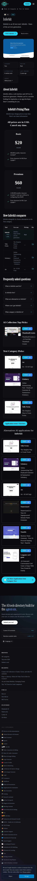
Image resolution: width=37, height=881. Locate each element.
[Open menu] (33, 4)
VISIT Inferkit (10, 34)
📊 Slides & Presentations (8, 784)
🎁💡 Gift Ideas (6, 816)
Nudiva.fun (5, 712)
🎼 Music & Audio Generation (9, 753)
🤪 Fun (3, 812)
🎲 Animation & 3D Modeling (9, 847)
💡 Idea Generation (7, 790)
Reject (10, 876)
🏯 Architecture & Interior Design (10, 769)
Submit (27, 4)
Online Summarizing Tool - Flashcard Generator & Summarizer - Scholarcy (27, 389)
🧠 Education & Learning (8, 850)
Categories (12, 9)
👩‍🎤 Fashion (4, 828)
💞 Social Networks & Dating (9, 809)
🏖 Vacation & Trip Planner (9, 859)
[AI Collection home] (5, 4)
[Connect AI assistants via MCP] (18, 630)
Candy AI (4, 714)
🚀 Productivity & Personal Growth (11, 819)
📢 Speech (4, 740)
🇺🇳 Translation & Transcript (9, 837)
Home (4, 9)
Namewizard (25, 507)
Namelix (23, 532)
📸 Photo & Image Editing (8, 756)
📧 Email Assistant (7, 737)
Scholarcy (7, 258)
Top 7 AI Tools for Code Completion (12, 684)
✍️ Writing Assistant (7, 856)
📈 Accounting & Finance (8, 844)
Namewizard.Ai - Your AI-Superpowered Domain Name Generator (26, 515)
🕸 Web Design (6, 825)
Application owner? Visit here (15, 423)
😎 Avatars (4, 743)
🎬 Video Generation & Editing (10, 750)
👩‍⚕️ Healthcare (5, 781)
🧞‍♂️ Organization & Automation (10, 787)
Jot (5, 269)
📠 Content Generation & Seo (9, 834)
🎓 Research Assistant (7, 797)
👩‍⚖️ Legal (4, 775)
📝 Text (4, 853)
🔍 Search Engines (6, 841)
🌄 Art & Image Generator (8, 772)
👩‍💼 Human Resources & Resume (10, 734)
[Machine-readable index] (18, 636)
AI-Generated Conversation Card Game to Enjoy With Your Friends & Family (27, 565)
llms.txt (4, 694)
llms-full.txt (5, 696)
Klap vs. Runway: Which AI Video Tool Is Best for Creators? (16, 677)
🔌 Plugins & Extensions (8, 803)
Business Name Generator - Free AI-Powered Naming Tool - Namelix (27, 539)
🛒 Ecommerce (6, 778)
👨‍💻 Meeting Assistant (7, 806)
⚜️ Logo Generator (7, 759)
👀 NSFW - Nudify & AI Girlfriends (11, 822)
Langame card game (25, 556)
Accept (27, 876)
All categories (5, 656)
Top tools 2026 (6, 659)
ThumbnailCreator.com (27, 333)
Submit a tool (5, 662)
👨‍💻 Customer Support (7, 831)
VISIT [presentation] (27, 328)
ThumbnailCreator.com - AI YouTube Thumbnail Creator (27, 340)
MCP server (5, 699)
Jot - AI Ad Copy (27, 367)
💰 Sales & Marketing (7, 765)
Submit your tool (10, 622)
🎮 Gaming (5, 794)
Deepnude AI (5, 709)
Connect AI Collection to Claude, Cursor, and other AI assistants (17, 673)
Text (20, 9)
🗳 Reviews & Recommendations (10, 731)
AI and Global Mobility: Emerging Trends (13, 681)
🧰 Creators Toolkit (7, 762)
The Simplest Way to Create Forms (26, 413)
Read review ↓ (25, 33)
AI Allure (4, 717)
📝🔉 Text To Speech (7, 800)
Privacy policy (26, 872)
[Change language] (7, 641)
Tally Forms (26, 407)
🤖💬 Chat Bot (6, 747)
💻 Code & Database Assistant (9, 863)
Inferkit (7, 232)
